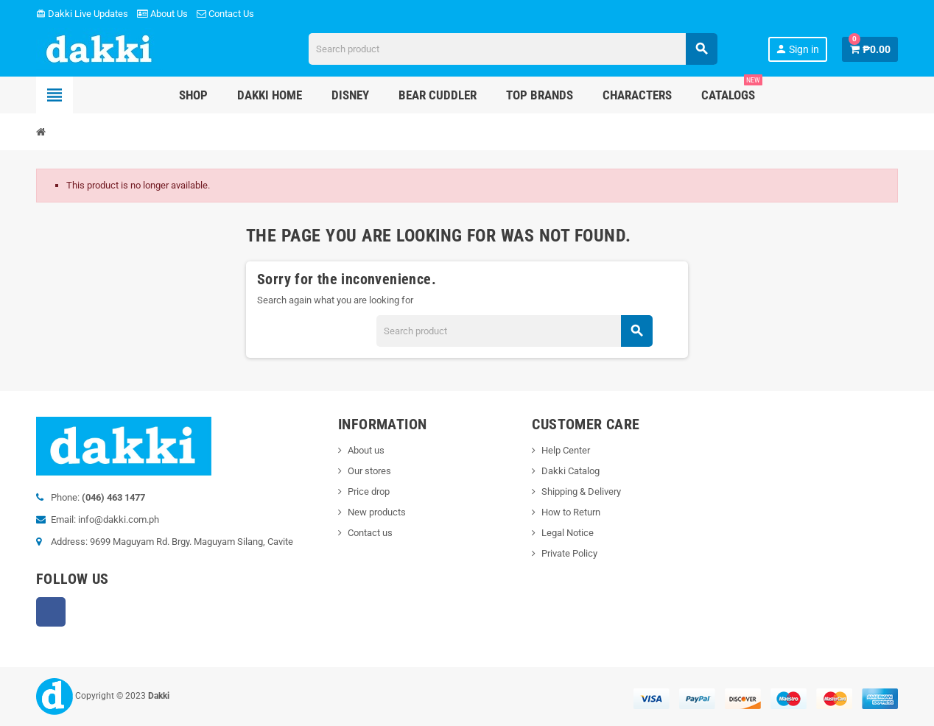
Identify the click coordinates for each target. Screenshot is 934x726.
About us (366, 450)
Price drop (369, 491)
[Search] (513, 49)
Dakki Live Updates (82, 13)
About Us (162, 13)
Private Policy (569, 553)
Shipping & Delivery (581, 491)
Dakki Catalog (570, 470)
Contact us (370, 532)
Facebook (51, 612)
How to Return (570, 512)
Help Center (565, 450)
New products (377, 512)
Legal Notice (567, 532)
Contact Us (225, 13)
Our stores (369, 470)
